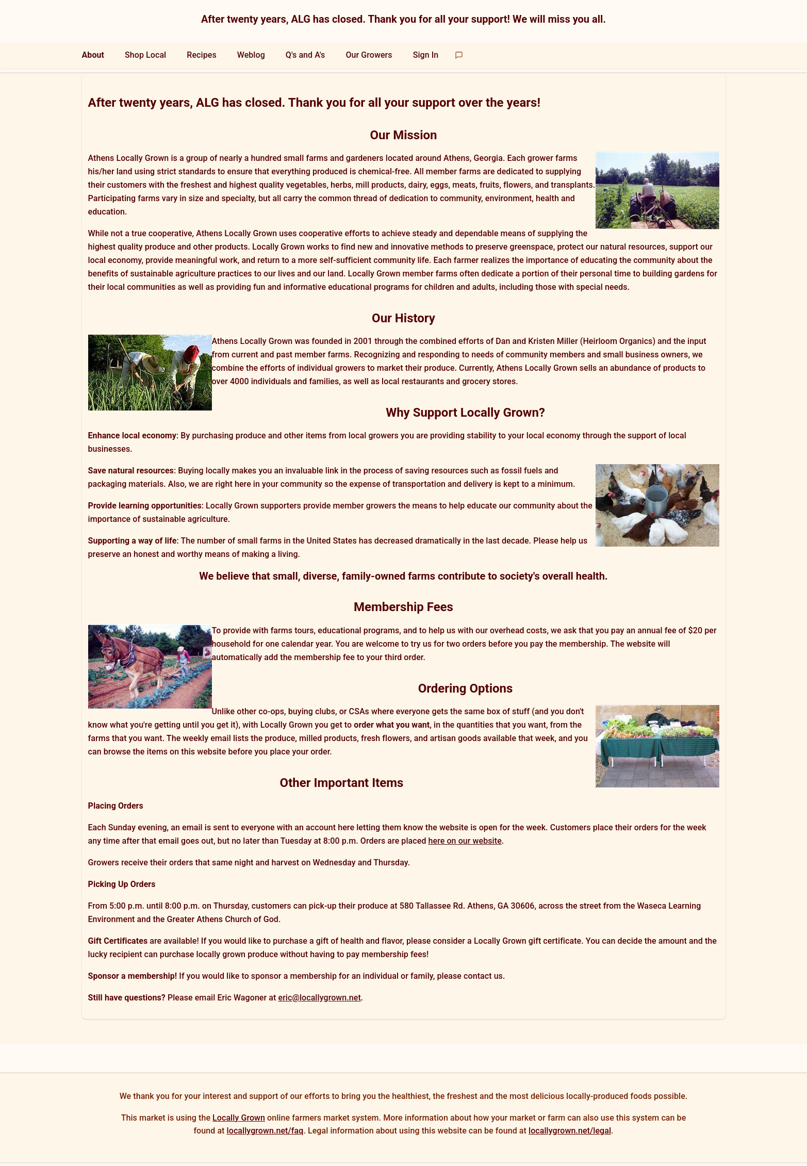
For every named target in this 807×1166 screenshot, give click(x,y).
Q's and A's (305, 55)
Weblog (251, 55)
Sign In (426, 55)
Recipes (201, 55)
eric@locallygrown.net (319, 998)
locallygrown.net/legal (570, 1131)
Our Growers (368, 55)
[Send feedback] (459, 55)
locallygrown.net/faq (265, 1131)
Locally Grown (238, 1118)
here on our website (465, 841)
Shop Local (145, 55)
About (93, 55)
